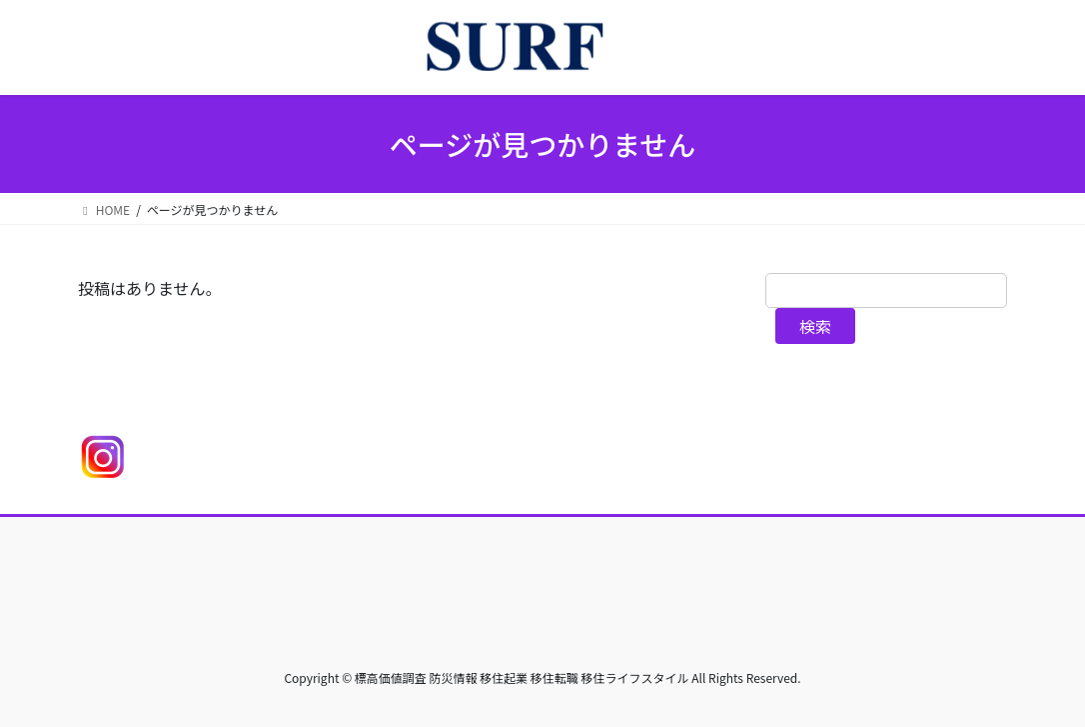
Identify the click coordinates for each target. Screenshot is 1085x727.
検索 (815, 326)
